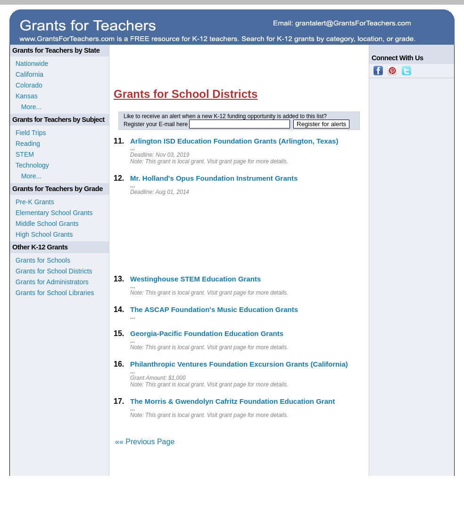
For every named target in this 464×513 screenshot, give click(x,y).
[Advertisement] (164, 234)
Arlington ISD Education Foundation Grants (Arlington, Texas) (234, 141)
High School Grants (44, 234)
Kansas (27, 96)
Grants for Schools (43, 260)
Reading (28, 143)
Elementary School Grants (54, 212)
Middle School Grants (47, 223)
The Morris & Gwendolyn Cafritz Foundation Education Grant (232, 401)
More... (28, 107)
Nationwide (32, 63)
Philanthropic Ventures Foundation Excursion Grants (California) (239, 364)
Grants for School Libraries (55, 293)
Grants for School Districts (54, 271)
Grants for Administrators (52, 282)
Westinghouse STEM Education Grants (195, 279)
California (29, 74)
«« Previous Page (144, 442)
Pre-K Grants (35, 202)
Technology (32, 165)
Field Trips (31, 132)
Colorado (29, 85)
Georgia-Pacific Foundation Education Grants (206, 333)
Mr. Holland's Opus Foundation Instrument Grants (214, 178)
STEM (25, 154)
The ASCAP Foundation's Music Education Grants (214, 309)
